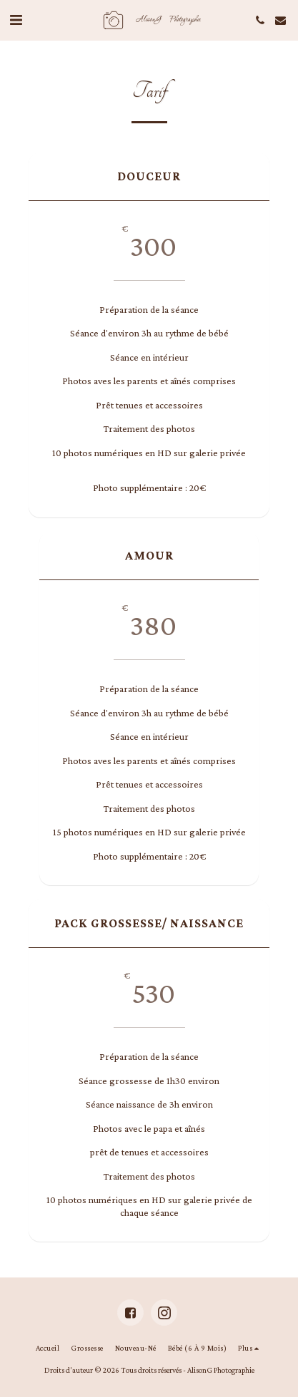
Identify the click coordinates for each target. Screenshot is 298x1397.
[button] (16, 20)
